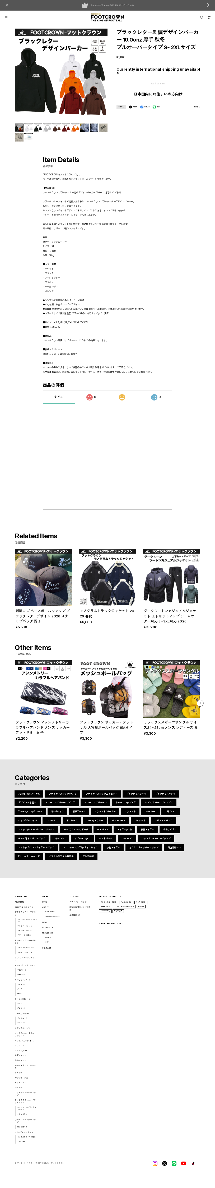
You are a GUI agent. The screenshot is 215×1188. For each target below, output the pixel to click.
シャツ (51, 824)
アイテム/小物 (124, 833)
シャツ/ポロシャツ (27, 824)
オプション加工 (82, 842)
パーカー (150, 815)
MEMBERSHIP (47, 937)
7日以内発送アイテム (29, 797)
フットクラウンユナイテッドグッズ (36, 851)
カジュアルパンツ (163, 824)
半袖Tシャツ (57, 815)
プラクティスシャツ (136, 797)
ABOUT (45, 911)
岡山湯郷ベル (174, 851)
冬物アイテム (169, 833)
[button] (200, 707)
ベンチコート (118, 824)
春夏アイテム (147, 833)
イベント (59, 842)
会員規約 (73, 919)
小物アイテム (113, 851)
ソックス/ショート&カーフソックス (36, 833)
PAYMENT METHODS (52, 920)
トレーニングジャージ (95, 806)
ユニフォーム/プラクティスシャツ (80, 851)
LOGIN (47, 946)
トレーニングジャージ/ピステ (60, 806)
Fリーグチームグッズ (29, 860)
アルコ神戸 (88, 860)
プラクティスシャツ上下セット (101, 797)
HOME (44, 905)
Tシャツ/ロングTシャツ (30, 815)
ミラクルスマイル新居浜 (61, 860)
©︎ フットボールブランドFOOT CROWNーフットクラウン (39, 1167)
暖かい (170, 815)
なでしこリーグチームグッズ (143, 851)
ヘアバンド (103, 833)
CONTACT (47, 951)
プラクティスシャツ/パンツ (63, 797)
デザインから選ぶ (27, 806)
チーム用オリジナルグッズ (31, 842)
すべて (59, 401)
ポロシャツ (72, 824)
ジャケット (140, 824)
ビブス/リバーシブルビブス (159, 806)
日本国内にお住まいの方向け (158, 94)
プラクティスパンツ (165, 797)
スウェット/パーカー (105, 815)
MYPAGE (48, 941)
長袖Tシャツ (79, 815)
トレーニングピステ (126, 806)
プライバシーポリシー (78, 905)
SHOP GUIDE (49, 915)
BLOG (44, 926)
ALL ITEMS (19, 905)
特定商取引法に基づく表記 (80, 912)
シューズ (127, 842)
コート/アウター (94, 824)
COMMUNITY (47, 931)
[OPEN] (202, 17)
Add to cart (158, 83)
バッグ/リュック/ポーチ (76, 833)
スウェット (130, 815)
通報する (197, 107)
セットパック (106, 842)
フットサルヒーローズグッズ (156, 842)
